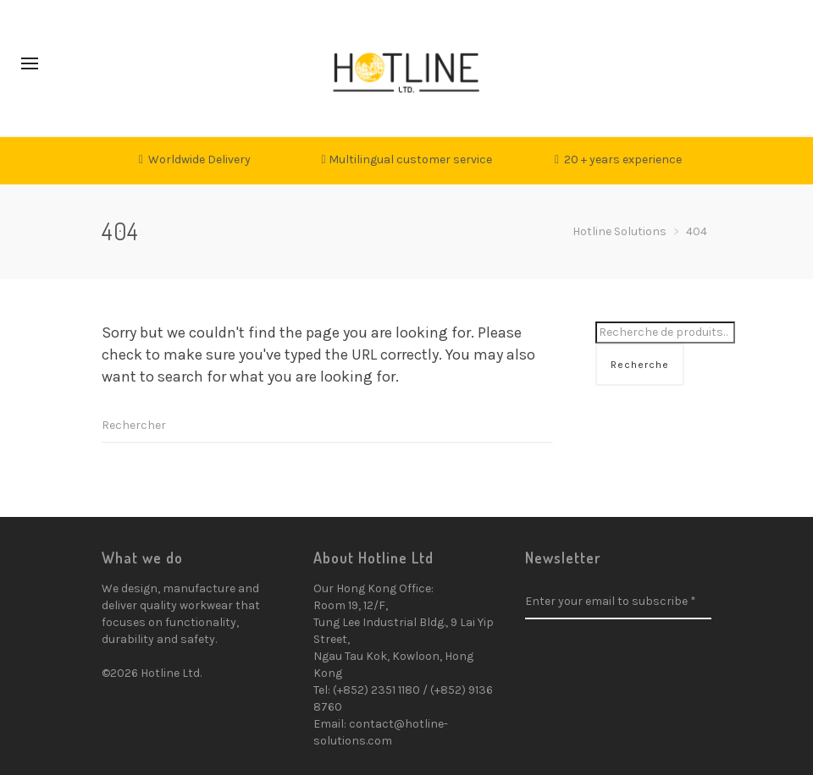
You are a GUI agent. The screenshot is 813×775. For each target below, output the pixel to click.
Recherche (640, 365)
